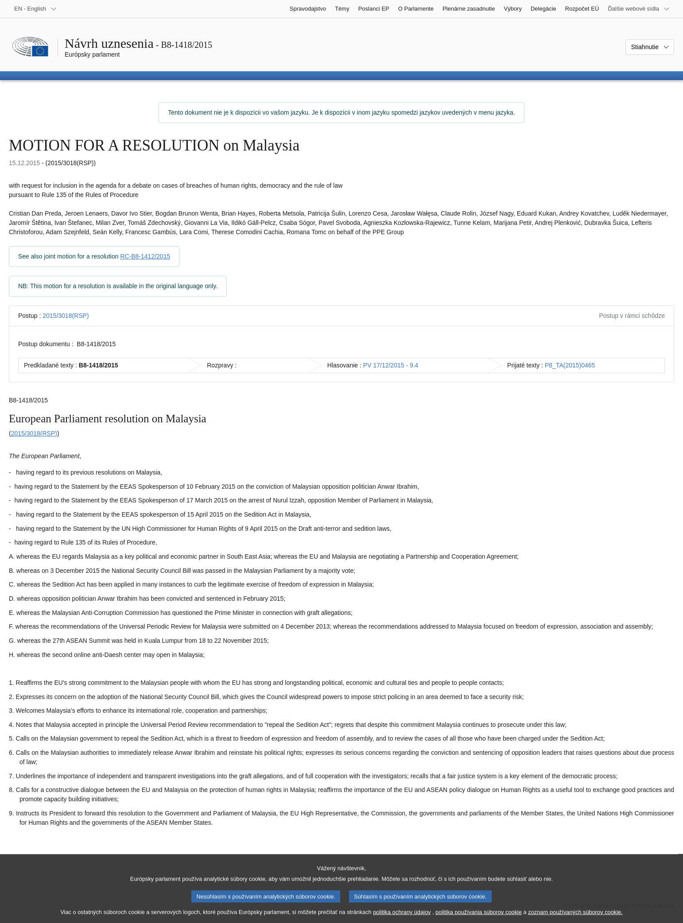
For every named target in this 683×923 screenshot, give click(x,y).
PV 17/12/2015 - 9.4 (391, 365)
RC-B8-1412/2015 (145, 256)
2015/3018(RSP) (66, 315)
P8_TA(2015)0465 (570, 365)
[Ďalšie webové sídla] (638, 9)
